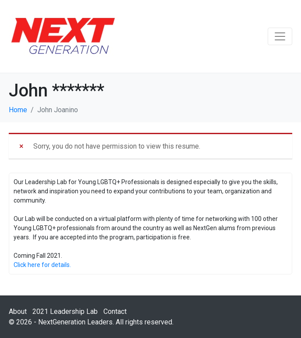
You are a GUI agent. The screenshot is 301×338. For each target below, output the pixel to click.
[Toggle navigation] (280, 36)
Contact (115, 311)
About (18, 311)
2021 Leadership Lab (65, 311)
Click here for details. (42, 264)
